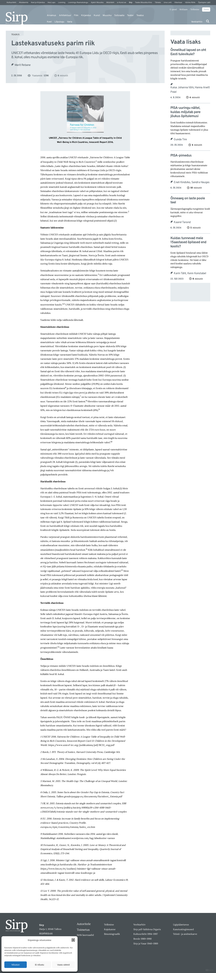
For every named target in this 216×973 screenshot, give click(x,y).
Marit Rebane (23, 65)
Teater (130, 15)
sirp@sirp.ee (46, 933)
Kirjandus (86, 15)
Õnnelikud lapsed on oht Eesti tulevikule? (188, 52)
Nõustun (16, 964)
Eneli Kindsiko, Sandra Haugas (191, 182)
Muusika (107, 15)
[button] (73, 940)
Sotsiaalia (119, 15)
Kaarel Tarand (182, 222)
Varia (69, 21)
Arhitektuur (65, 15)
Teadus (140, 15)
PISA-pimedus (181, 156)
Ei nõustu (39, 964)
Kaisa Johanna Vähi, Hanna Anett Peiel (190, 90)
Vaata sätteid (63, 964)
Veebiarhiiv (196, 21)
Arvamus (51, 15)
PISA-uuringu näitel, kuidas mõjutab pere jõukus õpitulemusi (185, 112)
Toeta (206, 9)
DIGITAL (210, 970)
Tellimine (194, 9)
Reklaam (184, 9)
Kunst (97, 15)
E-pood (173, 9)
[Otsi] (207, 21)
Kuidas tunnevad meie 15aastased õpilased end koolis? (188, 242)
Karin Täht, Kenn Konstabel (190, 273)
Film (76, 15)
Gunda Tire (180, 139)
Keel (49, 21)
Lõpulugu (59, 21)
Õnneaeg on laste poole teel (187, 200)
